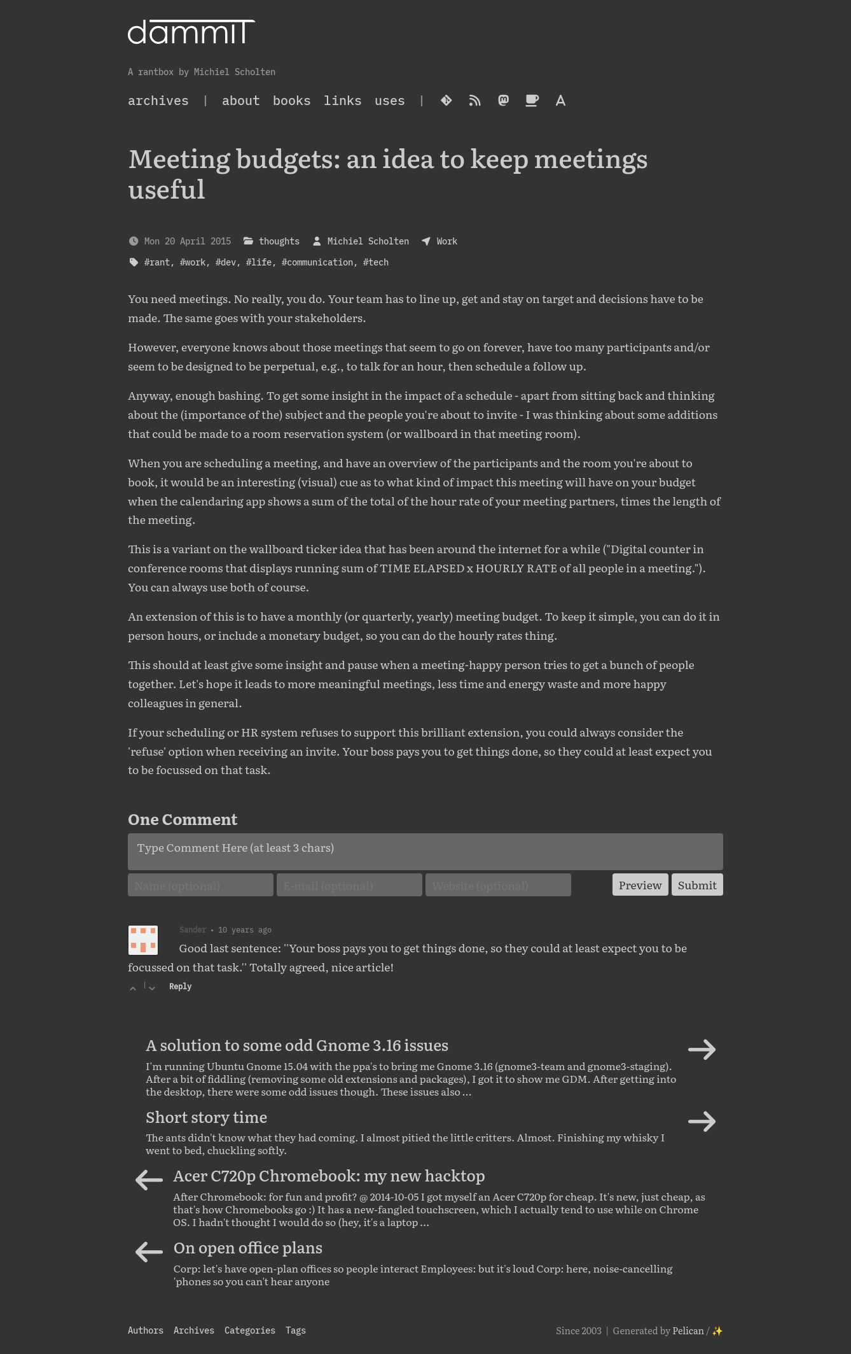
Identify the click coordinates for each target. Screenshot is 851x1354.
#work (192, 262)
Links (343, 100)
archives (158, 100)
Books (292, 100)
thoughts (279, 241)
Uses (390, 100)
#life (259, 262)
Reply (180, 986)
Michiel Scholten (368, 241)
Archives (194, 1330)
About (241, 100)
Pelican (688, 1330)
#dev (226, 262)
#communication (317, 262)
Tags (296, 1330)
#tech (376, 262)
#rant (157, 262)
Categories (250, 1330)
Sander (192, 929)
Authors (145, 1330)
